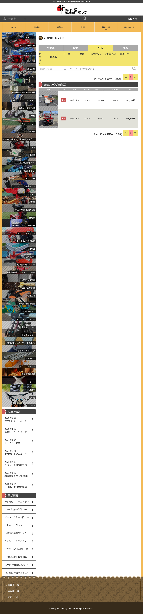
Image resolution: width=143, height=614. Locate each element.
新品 (75, 47)
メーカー (67, 53)
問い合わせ (129, 27)
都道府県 (124, 53)
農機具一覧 (13, 585)
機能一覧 (106, 27)
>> (135, 77)
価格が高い (110, 53)
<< (126, 77)
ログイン (133, 18)
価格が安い (96, 53)
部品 (125, 47)
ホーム (14, 27)
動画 (83, 27)
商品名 (53, 56)
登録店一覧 (13, 591)
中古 (100, 47)
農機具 (37, 27)
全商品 (51, 47)
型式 (82, 53)
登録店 (60, 27)
